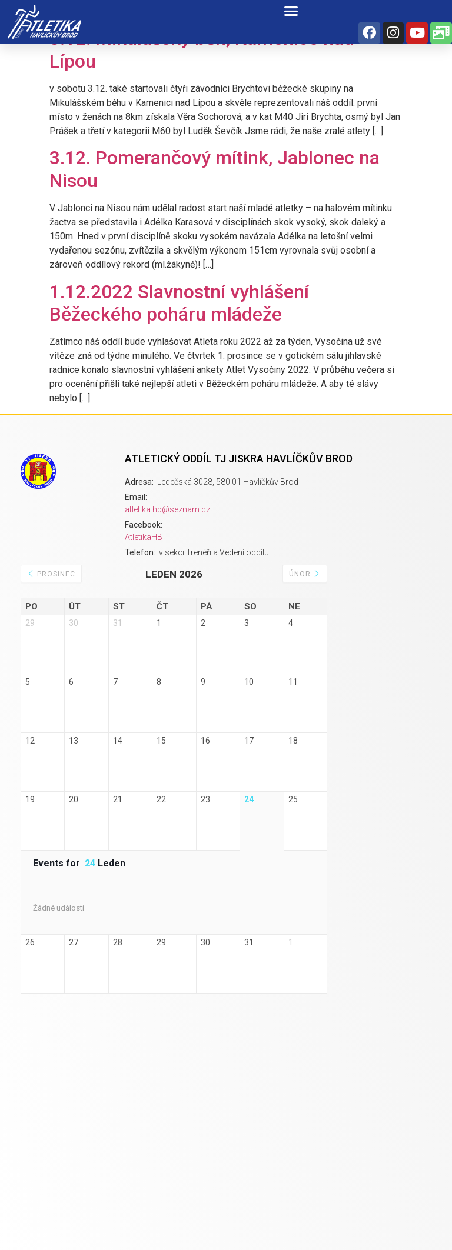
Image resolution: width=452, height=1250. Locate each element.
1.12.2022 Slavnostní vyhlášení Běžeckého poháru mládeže (179, 303)
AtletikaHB (143, 537)
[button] (291, 11)
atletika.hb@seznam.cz (167, 509)
